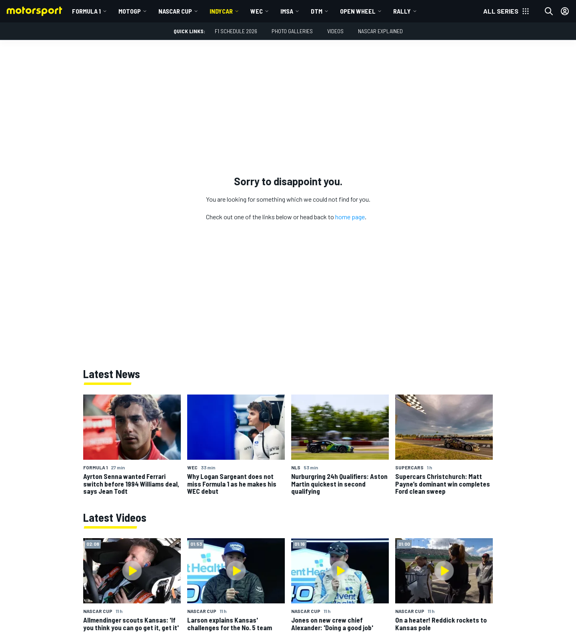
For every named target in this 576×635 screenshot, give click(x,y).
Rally (402, 11)
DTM (316, 11)
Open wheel (358, 11)
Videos (335, 31)
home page (350, 216)
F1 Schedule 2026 (236, 31)
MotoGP (129, 11)
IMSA (286, 11)
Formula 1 (86, 11)
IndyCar (221, 11)
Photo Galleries (292, 31)
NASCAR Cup (175, 11)
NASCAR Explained (380, 31)
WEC (256, 11)
